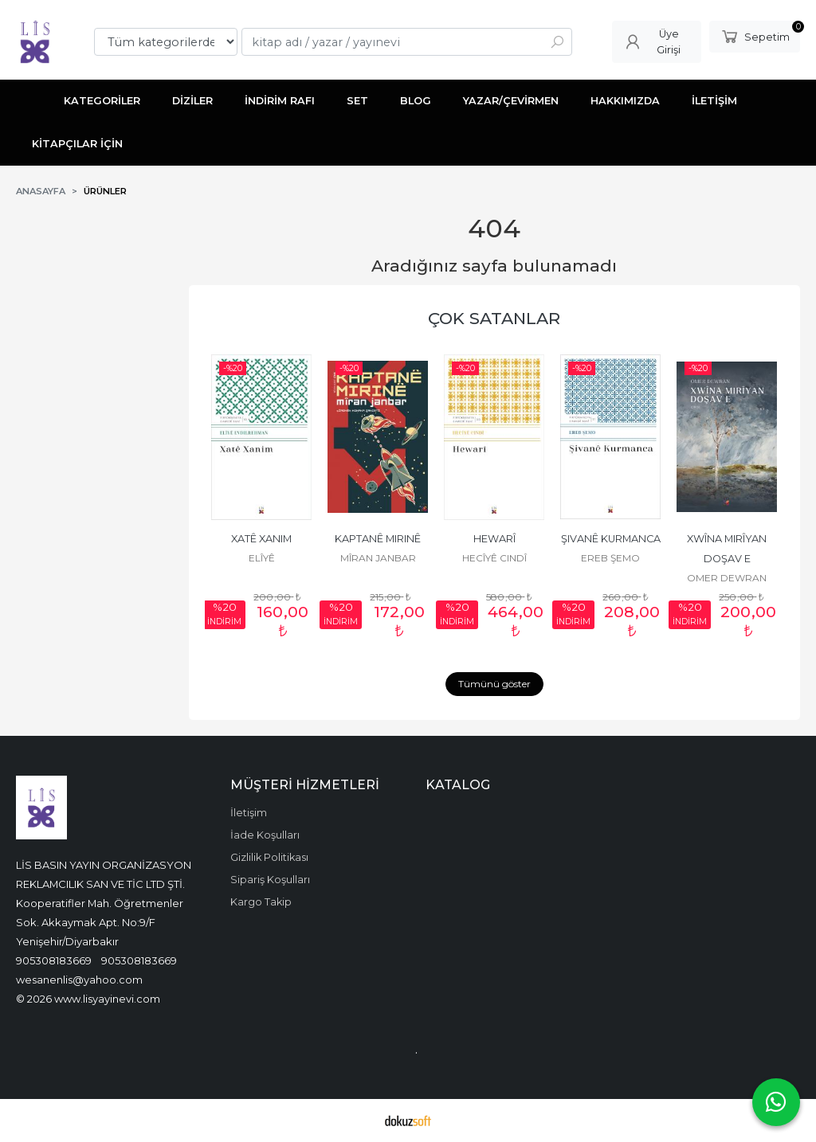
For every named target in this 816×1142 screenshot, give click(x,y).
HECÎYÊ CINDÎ (494, 558)
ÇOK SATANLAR (494, 318)
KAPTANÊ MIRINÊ (378, 539)
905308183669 (54, 960)
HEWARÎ (494, 539)
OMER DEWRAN (727, 578)
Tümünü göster (494, 684)
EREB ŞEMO (610, 558)
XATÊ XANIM (261, 539)
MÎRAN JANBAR (378, 558)
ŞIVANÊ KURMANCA (611, 539)
